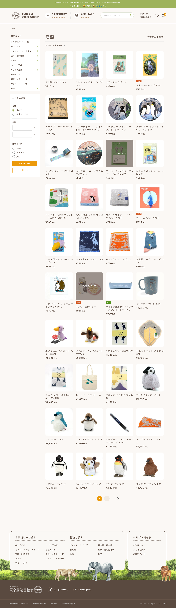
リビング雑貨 (52, 545)
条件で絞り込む (25, 163)
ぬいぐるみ (20, 545)
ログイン (144, 14)
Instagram (82, 589)
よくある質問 (139, 549)
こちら (99, 5)
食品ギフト (15, 74)
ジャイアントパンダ (79, 545)
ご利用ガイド (139, 545)
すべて (19, 110)
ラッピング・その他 (19, 83)
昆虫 (100, 554)
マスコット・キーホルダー (27, 549)
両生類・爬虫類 (105, 545)
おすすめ (20, 152)
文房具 (18, 558)
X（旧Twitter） (58, 589)
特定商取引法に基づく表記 (19, 604)
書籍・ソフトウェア (19, 79)
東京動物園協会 (67, 603)
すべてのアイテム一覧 (20, 41)
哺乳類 (73, 549)
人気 (18, 156)
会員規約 (54, 604)
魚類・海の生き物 (106, 549)
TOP (11, 28)
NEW (18, 148)
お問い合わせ (139, 554)
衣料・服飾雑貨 (22, 554)
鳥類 (72, 554)
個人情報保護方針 (39, 604)
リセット (24, 170)
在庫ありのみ (22, 114)
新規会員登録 (145, 17)
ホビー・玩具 (16, 65)
